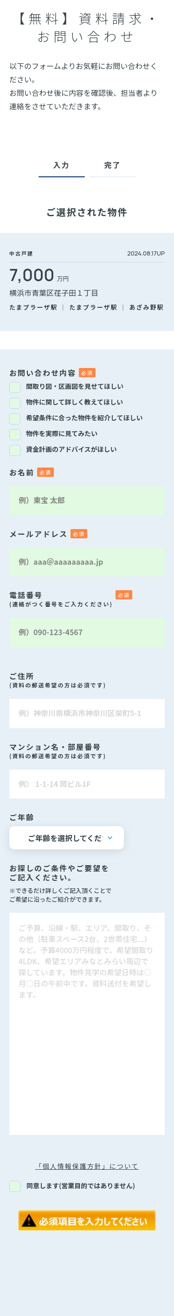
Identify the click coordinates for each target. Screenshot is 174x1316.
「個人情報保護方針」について (87, 1166)
